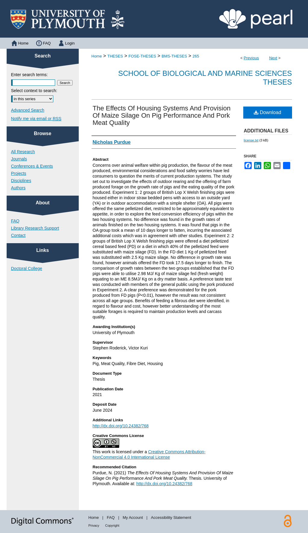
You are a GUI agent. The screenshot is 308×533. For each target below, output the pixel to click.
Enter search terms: (29, 74)
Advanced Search (28, 110)
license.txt (251, 140)
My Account (133, 517)
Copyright (112, 525)
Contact (18, 235)
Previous (251, 58)
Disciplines (21, 180)
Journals (19, 158)
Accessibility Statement (171, 517)
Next (273, 58)
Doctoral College (26, 268)
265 (195, 56)
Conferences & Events (32, 166)
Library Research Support (35, 228)
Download (267, 112)
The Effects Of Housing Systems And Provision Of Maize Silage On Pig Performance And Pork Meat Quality (162, 115)
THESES (115, 56)
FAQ (15, 220)
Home (97, 56)
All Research (23, 151)
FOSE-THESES (142, 56)
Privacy (94, 525)
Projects (18, 173)
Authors (18, 187)
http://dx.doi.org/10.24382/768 (121, 425)
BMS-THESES (174, 56)
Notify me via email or (36, 118)
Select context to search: (34, 90)
